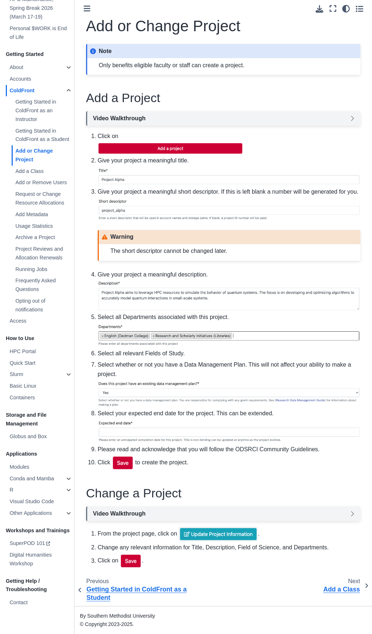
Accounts (20, 79)
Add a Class (29, 171)
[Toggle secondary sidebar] (359, 9)
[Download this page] (319, 9)
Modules (19, 467)
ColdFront (22, 90)
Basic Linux (22, 386)
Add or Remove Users (41, 182)
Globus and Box (27, 436)
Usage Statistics (34, 226)
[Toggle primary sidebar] (87, 8)
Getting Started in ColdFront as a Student (42, 135)
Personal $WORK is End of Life (38, 32)
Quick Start (22, 363)
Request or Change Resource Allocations (39, 198)
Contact (18, 602)
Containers (22, 397)
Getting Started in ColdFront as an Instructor (35, 110)
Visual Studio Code (31, 501)
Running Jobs (31, 269)
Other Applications (30, 513)
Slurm (16, 374)
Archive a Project (35, 237)
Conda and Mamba (31, 478)
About (16, 67)
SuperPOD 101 (27, 543)
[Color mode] (346, 9)
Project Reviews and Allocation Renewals (39, 253)
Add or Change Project (34, 155)
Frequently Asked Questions (35, 285)
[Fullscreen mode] (333, 9)
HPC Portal (22, 351)
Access (17, 321)
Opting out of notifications (30, 305)
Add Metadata (31, 214)
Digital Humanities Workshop (30, 559)
